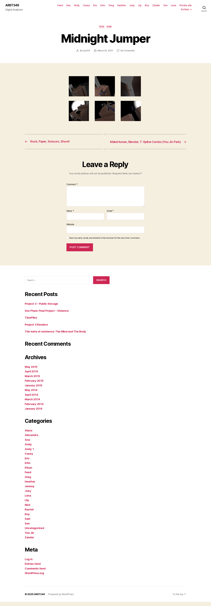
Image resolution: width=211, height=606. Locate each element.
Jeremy (30, 490)
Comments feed (36, 572)
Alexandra (32, 439)
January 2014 (34, 413)
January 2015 (34, 389)
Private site (186, 5)
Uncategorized (35, 532)
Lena (173, 5)
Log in (29, 563)
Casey (86, 5)
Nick (28, 509)
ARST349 (12, 5)
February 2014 (34, 408)
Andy (77, 5)
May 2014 (31, 394)
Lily (140, 5)
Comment (72, 188)
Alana (28, 434)
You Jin (30, 537)
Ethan (28, 471)
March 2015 (33, 380)
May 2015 (31, 371)
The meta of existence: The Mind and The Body (56, 335)
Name (70, 215)
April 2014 (32, 399)
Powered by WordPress (61, 598)
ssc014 (86, 51)
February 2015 (34, 385)
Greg (111, 5)
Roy (147, 5)
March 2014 (33, 403)
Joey (132, 5)
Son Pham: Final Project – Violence (48, 315)
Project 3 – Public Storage (42, 308)
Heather (121, 5)
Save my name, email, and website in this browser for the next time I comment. (104, 242)
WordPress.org (35, 577)
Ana (68, 5)
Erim (102, 5)
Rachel (29, 513)
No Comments (128, 51)
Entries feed (33, 568)
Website (70, 228)
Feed (60, 5)
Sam (109, 27)
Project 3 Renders (37, 328)
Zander (156, 5)
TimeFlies (31, 322)
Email (110, 215)
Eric (95, 5)
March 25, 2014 (105, 51)
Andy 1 (29, 453)
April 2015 (32, 375)
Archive (185, 9)
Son (165, 5)
